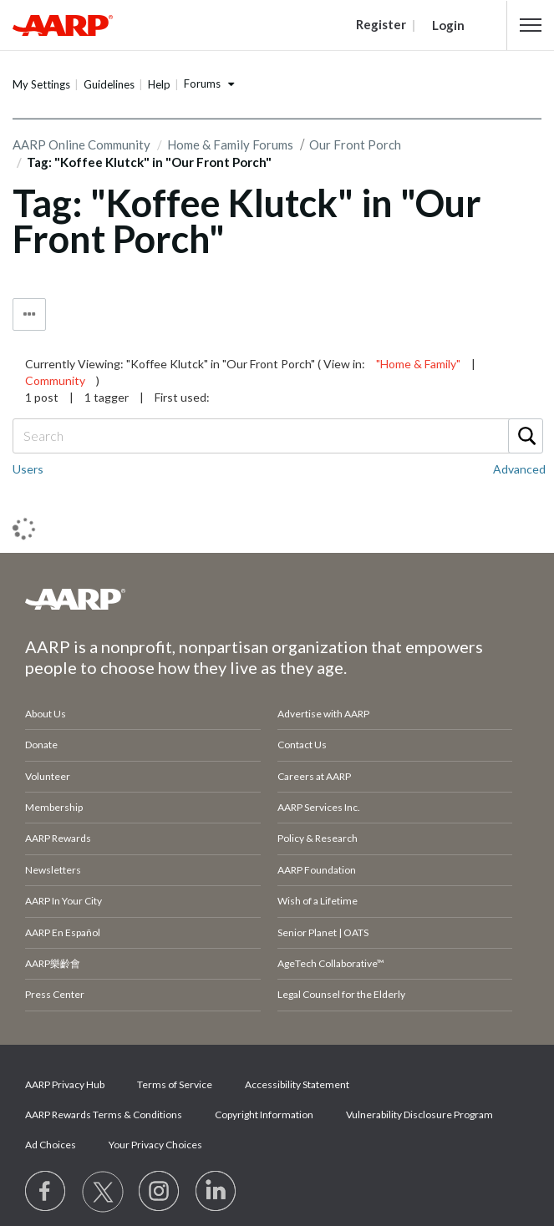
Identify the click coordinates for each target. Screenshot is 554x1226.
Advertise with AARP (323, 713)
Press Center (54, 994)
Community (55, 380)
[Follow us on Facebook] (46, 1192)
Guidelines (109, 84)
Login (448, 25)
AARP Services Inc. (318, 807)
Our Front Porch (355, 144)
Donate (41, 744)
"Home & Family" (418, 364)
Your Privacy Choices (155, 1144)
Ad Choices (50, 1144)
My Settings (41, 84)
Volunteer (47, 776)
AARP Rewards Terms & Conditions (103, 1114)
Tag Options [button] (29, 314)
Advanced (519, 469)
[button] (530, 25)
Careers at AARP (314, 776)
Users (28, 469)
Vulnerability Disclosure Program (419, 1114)
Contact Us (302, 744)
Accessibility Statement (297, 1084)
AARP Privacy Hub (64, 1084)
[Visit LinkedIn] (216, 1192)
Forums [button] (202, 83)
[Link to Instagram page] (159, 1192)
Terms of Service (174, 1084)
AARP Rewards (58, 838)
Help (159, 84)
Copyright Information (264, 1114)
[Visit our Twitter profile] (103, 1192)
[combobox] (277, 435)
